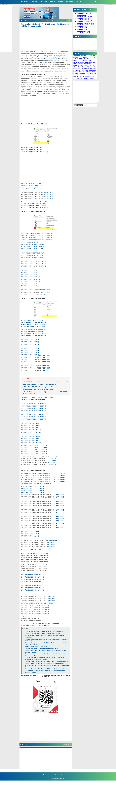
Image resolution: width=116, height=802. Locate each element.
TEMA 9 (29, 536)
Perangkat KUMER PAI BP (83, 31)
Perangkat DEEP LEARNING (84, 13)
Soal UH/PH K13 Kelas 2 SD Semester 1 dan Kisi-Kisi (38, 389)
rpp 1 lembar (90, 73)
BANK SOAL (44, 2)
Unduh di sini (45, 355)
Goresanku (85, 60)
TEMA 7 (29, 533)
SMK (80, 76)
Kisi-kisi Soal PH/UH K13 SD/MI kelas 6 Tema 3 (34, 557)
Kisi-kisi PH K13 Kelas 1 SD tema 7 (30, 186)
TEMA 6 (29, 531)
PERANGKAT (70, 2)
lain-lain (89, 67)
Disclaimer (70, 774)
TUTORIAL (61, 2)
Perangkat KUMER (81, 15)
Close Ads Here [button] (6, 4)
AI (81, 55)
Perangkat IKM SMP (82, 28)
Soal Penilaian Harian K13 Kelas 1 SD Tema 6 (33, 203)
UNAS (86, 78)
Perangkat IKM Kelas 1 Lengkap (85, 18)
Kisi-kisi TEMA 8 (32, 490)
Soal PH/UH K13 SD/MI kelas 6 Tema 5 (31, 581)
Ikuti (86, 2)
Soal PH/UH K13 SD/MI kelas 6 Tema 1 (31, 573)
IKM (81, 62)
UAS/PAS (78, 78)
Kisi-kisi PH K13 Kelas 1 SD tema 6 (31, 185)
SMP (83, 76)
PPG (81, 72)
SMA (77, 76)
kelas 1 (93, 62)
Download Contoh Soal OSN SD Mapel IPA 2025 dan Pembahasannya (44, 663)
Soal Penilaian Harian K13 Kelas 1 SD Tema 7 (33, 205)
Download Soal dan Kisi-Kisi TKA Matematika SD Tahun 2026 (42, 633)
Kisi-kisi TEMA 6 (32, 486)
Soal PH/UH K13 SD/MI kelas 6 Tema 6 (31, 585)
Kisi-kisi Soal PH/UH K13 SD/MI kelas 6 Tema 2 (34, 555)
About (44, 774)
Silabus (90, 75)
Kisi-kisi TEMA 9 (32, 492)
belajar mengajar (78, 57)
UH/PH (83, 78)
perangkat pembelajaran (89, 70)
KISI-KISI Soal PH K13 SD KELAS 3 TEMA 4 (33, 326)
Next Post (24, 744)
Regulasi (78, 73)
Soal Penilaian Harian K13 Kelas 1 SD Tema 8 (33, 207)
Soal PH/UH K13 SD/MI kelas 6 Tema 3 (31, 577)
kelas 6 (92, 63)
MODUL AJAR (81, 68)
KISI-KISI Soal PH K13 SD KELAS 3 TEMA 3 (33, 324)
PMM (78, 72)
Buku (87, 57)
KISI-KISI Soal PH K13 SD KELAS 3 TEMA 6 (33, 331)
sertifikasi (84, 75)
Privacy (57, 774)
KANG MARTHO (24, 2)
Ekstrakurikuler (77, 60)
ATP (88, 55)
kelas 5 (88, 63)
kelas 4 (84, 63)
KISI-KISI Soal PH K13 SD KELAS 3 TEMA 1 (33, 320)
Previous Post (65, 744)
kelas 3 (80, 63)
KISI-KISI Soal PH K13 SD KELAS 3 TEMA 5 (33, 329)
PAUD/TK (79, 70)
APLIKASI (52, 2)
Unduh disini (48, 233)
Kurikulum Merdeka (81, 67)
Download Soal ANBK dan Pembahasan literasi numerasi (40, 648)
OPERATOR (93, 68)
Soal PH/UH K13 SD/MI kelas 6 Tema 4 (31, 579)
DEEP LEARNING (84, 59)
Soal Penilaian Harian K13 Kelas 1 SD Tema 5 (33, 201)
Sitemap (63, 774)
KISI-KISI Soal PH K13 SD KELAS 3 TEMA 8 (33, 335)
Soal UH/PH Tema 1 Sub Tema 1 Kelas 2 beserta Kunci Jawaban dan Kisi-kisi (45, 381)
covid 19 (75, 59)
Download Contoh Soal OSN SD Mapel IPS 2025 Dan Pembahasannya (44, 668)
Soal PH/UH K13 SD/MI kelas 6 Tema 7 (31, 586)
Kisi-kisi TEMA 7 (32, 488)
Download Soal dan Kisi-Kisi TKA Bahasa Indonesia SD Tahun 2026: (43, 631)
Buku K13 (92, 57)
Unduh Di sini (42, 147)
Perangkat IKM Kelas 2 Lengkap (85, 20)
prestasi (85, 72)
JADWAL (84, 62)
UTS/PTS (91, 78)
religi (82, 73)
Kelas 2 (75, 63)
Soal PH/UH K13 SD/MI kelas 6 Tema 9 (31, 590)
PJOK (74, 72)
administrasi (76, 55)
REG (74, 73)
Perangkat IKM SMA (82, 29)
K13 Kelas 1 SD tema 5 (35, 183)
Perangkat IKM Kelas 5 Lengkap (85, 25)
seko (80, 75)
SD (78, 75)
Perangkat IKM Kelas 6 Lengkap (85, 26)
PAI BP (75, 70)
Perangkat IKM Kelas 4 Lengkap (85, 23)
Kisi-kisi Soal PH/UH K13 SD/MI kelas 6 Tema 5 (34, 560)
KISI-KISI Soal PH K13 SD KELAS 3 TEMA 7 (33, 333)
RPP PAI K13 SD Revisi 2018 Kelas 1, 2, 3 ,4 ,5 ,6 (37, 386)
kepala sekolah (77, 65)
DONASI (79, 2)
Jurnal (89, 62)
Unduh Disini (60, 473)
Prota (93, 72)
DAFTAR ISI (35, 2)
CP (79, 59)
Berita (84, 57)
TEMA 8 (29, 534)
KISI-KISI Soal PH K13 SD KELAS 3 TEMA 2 (33, 322)
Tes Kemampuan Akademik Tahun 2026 (36, 646)
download (92, 59)
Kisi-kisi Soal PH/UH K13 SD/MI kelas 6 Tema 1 (34, 553)
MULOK (87, 68)
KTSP (86, 65)
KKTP (83, 65)
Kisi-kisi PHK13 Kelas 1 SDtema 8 (30, 188)
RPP (85, 73)
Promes (89, 72)
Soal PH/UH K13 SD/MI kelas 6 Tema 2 (31, 575)
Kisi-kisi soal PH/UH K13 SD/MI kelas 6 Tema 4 (34, 559)
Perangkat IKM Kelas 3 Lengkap (85, 21)
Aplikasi (84, 55)
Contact (50, 774)
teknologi (87, 76)
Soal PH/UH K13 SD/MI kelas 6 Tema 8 (31, 588)
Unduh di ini (51, 464)
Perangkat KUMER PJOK (83, 33)
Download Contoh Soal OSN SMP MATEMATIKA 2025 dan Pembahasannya (45, 661)
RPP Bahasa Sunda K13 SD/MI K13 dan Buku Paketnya (39, 384)
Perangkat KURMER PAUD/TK (85, 16)
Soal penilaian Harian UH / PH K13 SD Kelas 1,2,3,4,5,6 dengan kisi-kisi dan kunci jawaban (45, 25)
